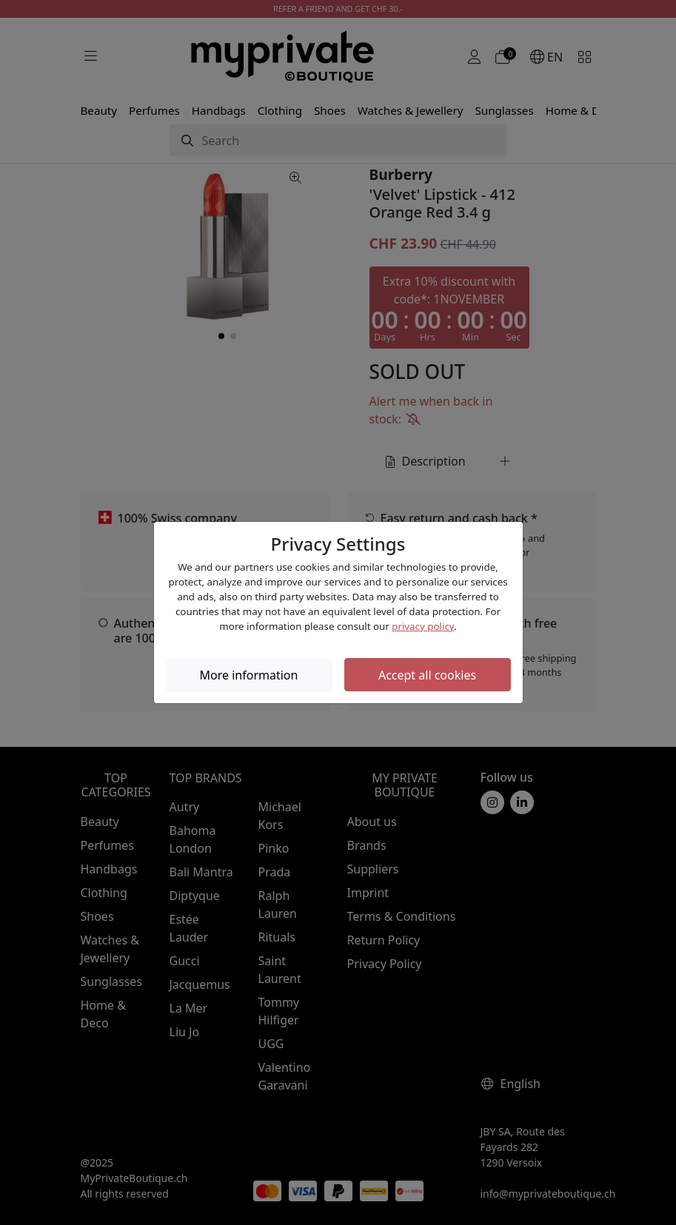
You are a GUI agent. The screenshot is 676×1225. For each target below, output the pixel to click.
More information (249, 675)
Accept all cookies (427, 675)
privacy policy (423, 626)
